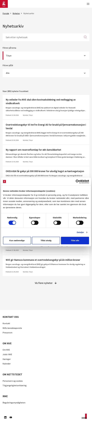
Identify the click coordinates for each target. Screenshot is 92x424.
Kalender (7, 363)
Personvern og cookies (13, 381)
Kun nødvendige (17, 240)
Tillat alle (75, 240)
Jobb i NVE (7, 354)
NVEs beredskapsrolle (12, 328)
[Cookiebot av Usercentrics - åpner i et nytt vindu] (77, 181)
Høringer (7, 359)
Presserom (7, 332)
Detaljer (80, 232)
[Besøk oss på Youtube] (11, 418)
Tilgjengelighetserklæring (15, 385)
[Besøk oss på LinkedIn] (5, 418)
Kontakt (6, 323)
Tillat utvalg (46, 240)
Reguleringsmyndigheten (14, 402)
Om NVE (6, 349)
